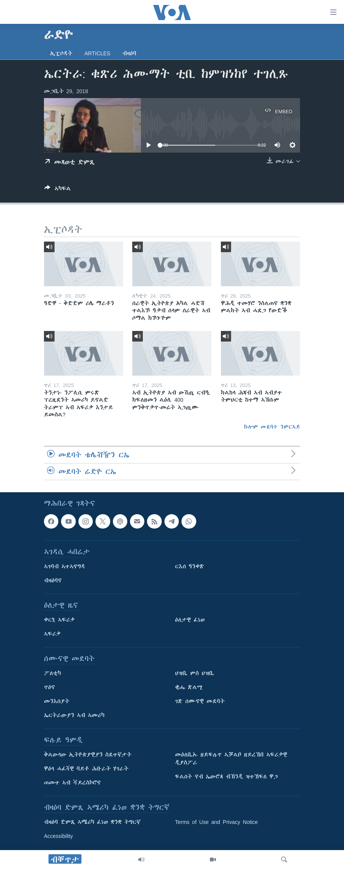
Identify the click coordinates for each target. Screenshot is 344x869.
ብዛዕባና (53, 580)
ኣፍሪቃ (52, 633)
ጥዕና (49, 687)
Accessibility (58, 836)
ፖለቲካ (52, 673)
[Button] (57, 190)
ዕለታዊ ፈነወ (190, 619)
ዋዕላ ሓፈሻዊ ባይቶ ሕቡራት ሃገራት (86, 768)
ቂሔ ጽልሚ (189, 687)
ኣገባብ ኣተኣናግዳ (64, 566)
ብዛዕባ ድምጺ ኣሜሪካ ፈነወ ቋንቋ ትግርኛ (92, 822)
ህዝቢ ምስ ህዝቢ (194, 673)
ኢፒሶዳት (61, 53)
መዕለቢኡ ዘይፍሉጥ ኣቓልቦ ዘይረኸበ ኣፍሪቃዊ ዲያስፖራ (231, 758)
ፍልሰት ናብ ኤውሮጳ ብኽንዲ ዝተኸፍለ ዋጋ (226, 776)
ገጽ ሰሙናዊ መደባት (200, 701)
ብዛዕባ (129, 53)
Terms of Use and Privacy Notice (216, 822)
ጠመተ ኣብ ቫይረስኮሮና (72, 782)
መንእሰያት (56, 701)
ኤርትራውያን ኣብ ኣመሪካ (74, 715)
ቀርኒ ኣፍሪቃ (59, 619)
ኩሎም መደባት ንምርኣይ (272, 427)
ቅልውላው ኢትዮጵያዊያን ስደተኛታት (87, 754)
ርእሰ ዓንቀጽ (189, 566)
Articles (97, 53)
